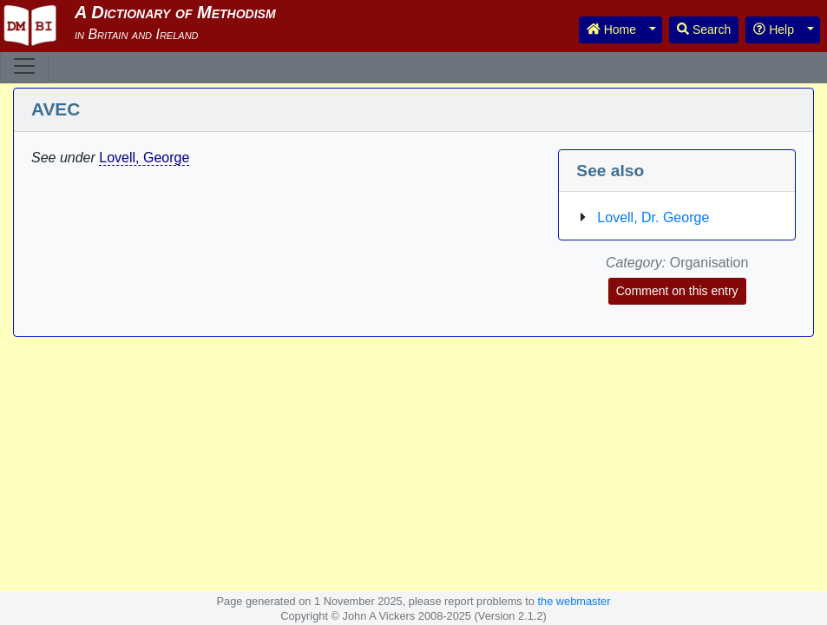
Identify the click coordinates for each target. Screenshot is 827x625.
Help (773, 29)
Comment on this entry (677, 291)
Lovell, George (144, 157)
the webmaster (574, 601)
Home (611, 29)
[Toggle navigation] (24, 66)
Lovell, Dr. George (653, 217)
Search (704, 29)
